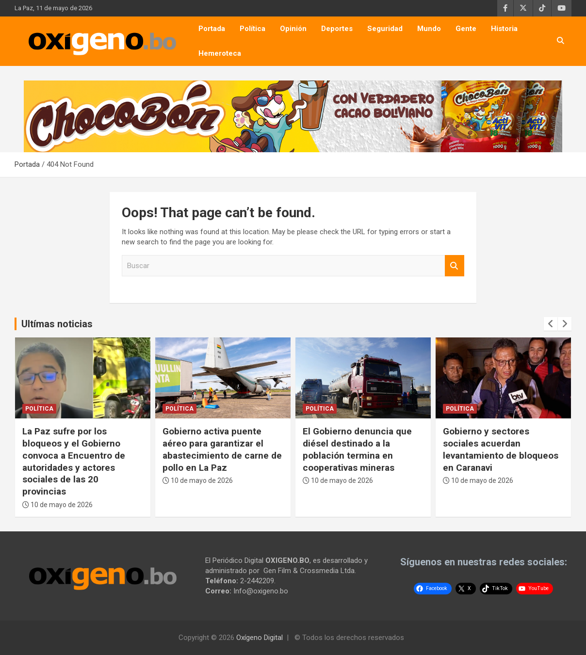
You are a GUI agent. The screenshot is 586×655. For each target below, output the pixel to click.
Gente (466, 28)
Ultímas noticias (57, 324)
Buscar (454, 266)
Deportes (337, 28)
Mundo (429, 28)
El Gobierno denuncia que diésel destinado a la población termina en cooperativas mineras (357, 449)
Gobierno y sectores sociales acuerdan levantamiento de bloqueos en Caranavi (500, 449)
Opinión (293, 28)
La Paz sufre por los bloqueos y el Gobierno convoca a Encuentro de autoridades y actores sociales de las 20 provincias (73, 461)
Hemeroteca (219, 53)
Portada (211, 28)
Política (252, 28)
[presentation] (550, 324)
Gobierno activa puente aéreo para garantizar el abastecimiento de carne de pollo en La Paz (222, 449)
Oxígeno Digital (259, 637)
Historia (504, 28)
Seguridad (385, 28)
